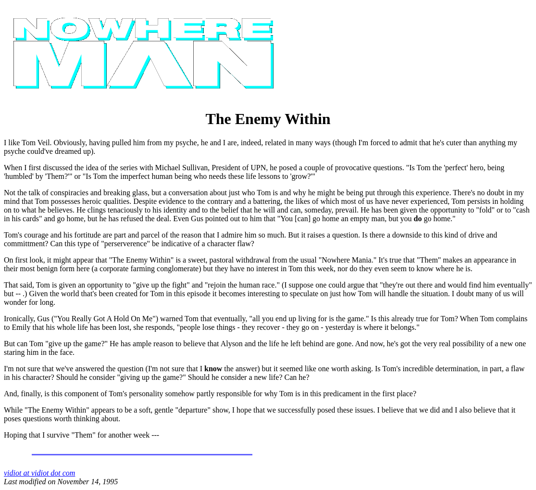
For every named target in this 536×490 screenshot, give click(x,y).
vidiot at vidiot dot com (39, 473)
